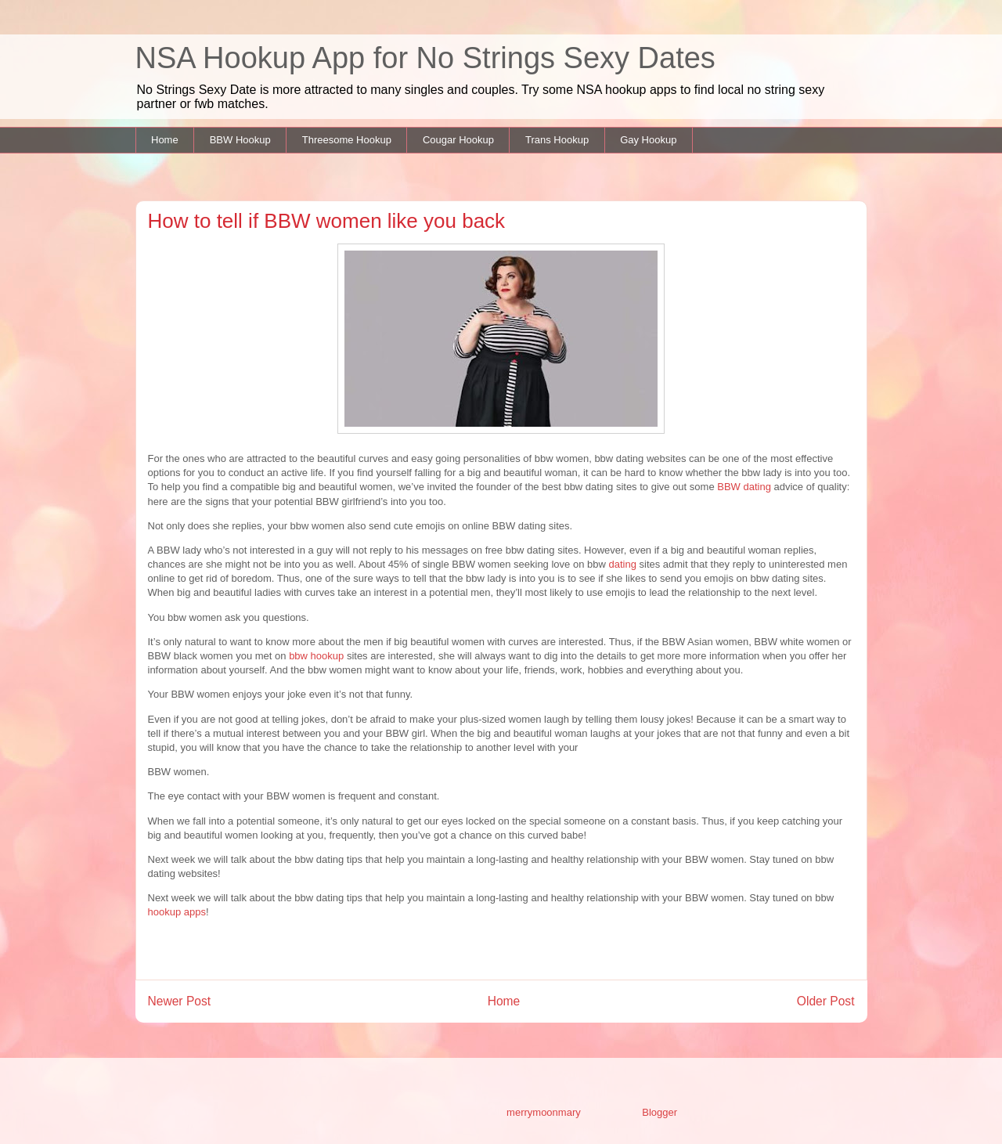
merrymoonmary (543, 1112)
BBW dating (744, 487)
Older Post (826, 1001)
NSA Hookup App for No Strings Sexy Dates (425, 58)
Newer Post (179, 1001)
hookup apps (177, 912)
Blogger (659, 1112)
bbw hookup (318, 656)
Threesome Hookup (346, 140)
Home (164, 140)
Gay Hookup (648, 140)
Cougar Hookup (458, 140)
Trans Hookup (557, 140)
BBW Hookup (240, 140)
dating (622, 564)
